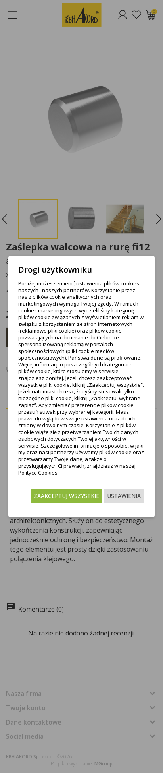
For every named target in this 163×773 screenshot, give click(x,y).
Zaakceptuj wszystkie (66, 496)
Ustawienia (124, 496)
